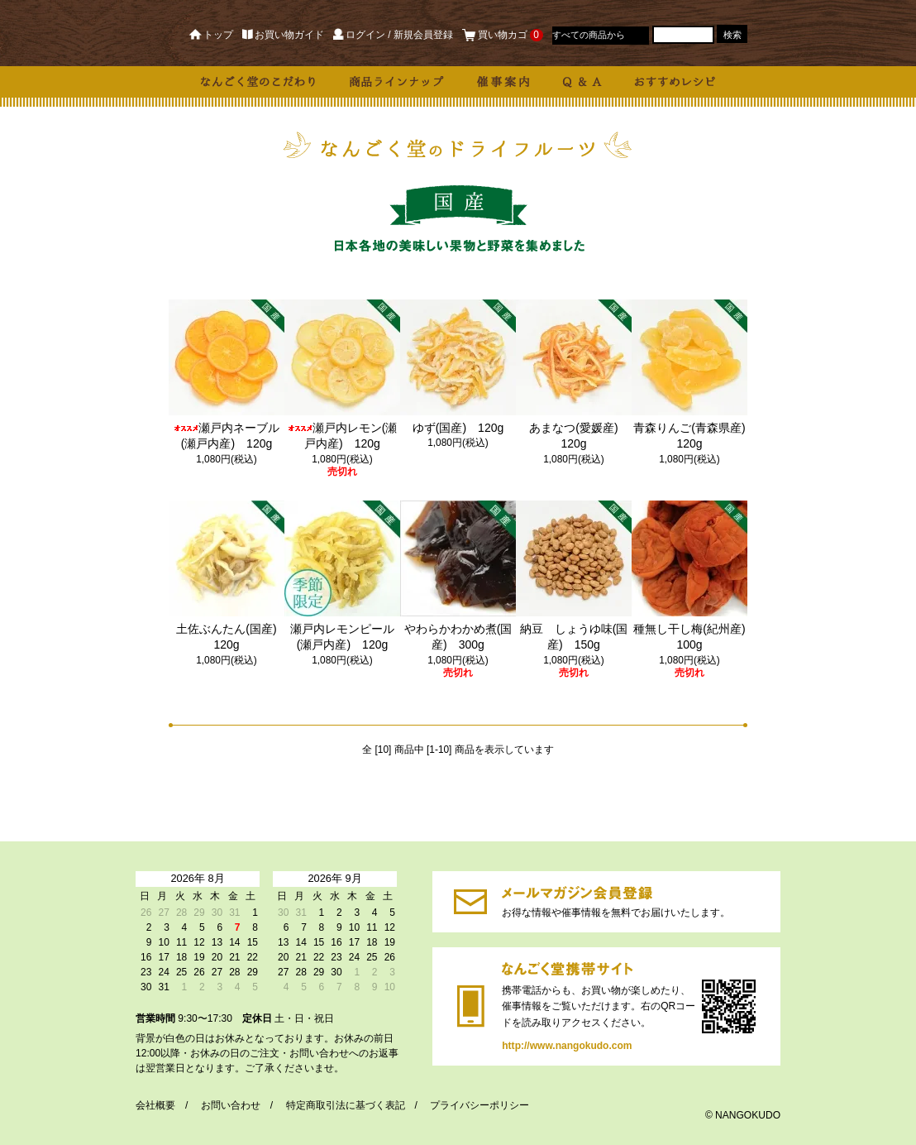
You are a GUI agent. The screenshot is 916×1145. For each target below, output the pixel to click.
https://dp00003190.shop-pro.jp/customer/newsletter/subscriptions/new (470, 901)
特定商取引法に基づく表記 (345, 1105)
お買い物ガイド (283, 35)
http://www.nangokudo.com (470, 1006)
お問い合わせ (230, 1105)
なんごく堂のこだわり (258, 82)
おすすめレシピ (675, 82)
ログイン (358, 35)
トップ (211, 35)
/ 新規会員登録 (420, 35)
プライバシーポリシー (479, 1105)
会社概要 (155, 1105)
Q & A (582, 82)
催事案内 (503, 82)
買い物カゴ (502, 35)
